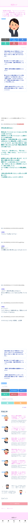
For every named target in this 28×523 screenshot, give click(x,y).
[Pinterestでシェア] (14, 43)
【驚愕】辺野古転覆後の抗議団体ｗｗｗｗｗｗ (14, 69)
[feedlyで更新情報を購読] (7, 403)
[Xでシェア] (5, 39)
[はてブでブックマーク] (22, 39)
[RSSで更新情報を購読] (20, 403)
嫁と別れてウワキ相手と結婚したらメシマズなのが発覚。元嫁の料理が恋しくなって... (14, 62)
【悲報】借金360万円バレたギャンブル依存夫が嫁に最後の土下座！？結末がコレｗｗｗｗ (14, 88)
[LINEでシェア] (5, 43)
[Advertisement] (14, 106)
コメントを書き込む (15, 503)
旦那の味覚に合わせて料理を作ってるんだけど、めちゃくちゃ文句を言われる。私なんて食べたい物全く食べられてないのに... (14, 54)
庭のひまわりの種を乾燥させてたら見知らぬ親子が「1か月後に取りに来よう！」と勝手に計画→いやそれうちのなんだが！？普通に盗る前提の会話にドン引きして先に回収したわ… (14, 78)
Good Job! (3, 383)
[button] (22, 43)
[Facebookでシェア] (14, 39)
